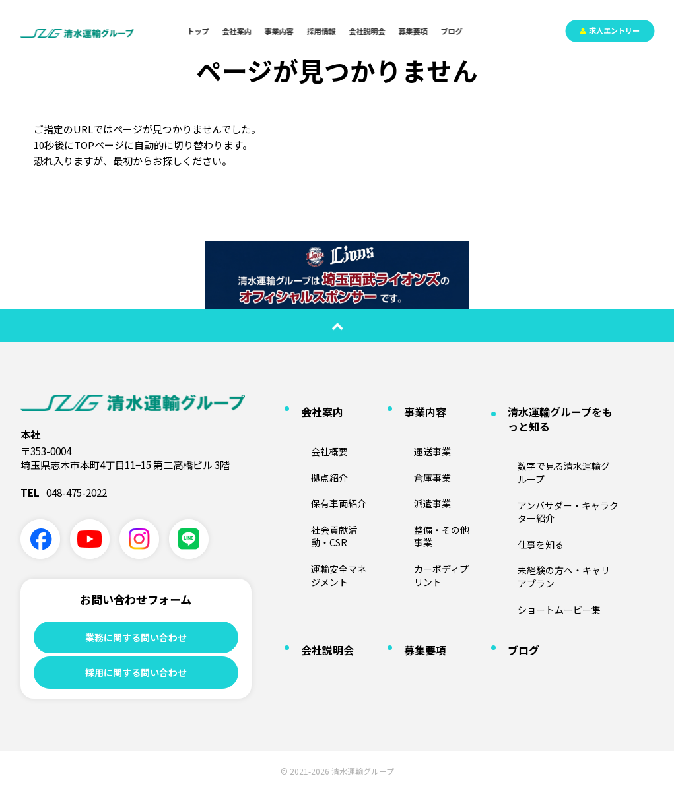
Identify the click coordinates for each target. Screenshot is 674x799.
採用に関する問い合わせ (135, 677)
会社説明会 (367, 31)
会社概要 (310, 427)
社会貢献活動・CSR (329, 486)
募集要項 (413, 31)
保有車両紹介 (318, 466)
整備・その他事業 (429, 486)
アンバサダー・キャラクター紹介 (560, 460)
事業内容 (279, 31)
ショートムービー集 (536, 517)
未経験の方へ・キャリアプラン (556, 498)
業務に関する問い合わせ (135, 638)
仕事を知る (521, 479)
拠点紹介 (310, 447)
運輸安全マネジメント (334, 505)
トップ (198, 31)
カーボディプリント (432, 505)
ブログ (452, 31)
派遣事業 (413, 466)
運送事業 (413, 427)
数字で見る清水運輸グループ (552, 441)
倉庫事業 (413, 447)
